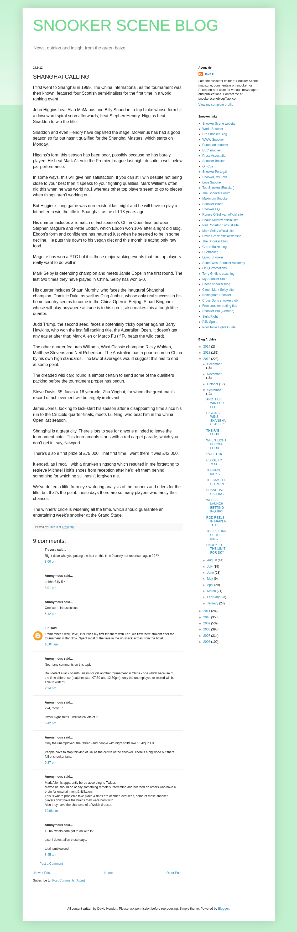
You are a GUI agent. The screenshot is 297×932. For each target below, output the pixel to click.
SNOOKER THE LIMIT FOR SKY (215, 548)
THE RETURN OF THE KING (216, 535)
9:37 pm (50, 763)
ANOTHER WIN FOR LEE (215, 403)
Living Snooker (212, 257)
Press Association (214, 155)
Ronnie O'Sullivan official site (222, 214)
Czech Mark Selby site (218, 290)
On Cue (207, 166)
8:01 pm (50, 588)
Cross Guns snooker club (220, 300)
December (214, 364)
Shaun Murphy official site (220, 220)
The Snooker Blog (215, 241)
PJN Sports (210, 322)
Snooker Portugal (214, 172)
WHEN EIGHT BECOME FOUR (216, 444)
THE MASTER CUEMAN (216, 482)
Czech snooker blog (216, 284)
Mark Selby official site (218, 231)
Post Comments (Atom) (68, 880)
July (210, 566)
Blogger (223, 908)
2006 (207, 642)
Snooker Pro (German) (218, 311)
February (213, 597)
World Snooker (212, 129)
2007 (207, 636)
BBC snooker (211, 150)
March (212, 591)
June (211, 572)
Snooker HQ (211, 209)
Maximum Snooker (215, 198)
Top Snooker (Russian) (218, 188)
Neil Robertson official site (220, 225)
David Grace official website (221, 236)
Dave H (209, 74)
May (210, 578)
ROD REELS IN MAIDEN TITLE (216, 521)
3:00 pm (50, 561)
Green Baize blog (214, 247)
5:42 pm (50, 614)
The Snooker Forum (216, 193)
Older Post (173, 873)
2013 (207, 352)
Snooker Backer (213, 161)
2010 (207, 617)
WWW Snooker (213, 139)
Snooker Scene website (219, 123)
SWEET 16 (214, 454)
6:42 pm (50, 723)
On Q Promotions (214, 268)
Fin (47, 628)
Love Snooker (212, 182)
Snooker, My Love (215, 177)
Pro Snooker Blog (214, 134)
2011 (207, 611)
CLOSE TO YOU (214, 462)
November (214, 374)
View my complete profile (216, 104)
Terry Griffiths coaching (218, 274)
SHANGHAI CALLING (214, 492)
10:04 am (51, 644)
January (213, 603)
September (214, 390)
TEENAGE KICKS (213, 472)
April (210, 585)
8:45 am (50, 855)
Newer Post (42, 873)
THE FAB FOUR (212, 432)
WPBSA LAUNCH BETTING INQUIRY (215, 505)
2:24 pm (50, 688)
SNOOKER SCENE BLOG (126, 25)
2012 (207, 359)
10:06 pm (51, 811)
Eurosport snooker (215, 145)
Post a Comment (51, 863)
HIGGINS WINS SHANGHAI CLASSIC (216, 418)
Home (108, 873)
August (212, 560)
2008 (207, 629)
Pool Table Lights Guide (219, 327)
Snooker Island (212, 204)
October (213, 384)
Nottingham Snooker (216, 295)
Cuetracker (210, 252)
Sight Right (210, 316)
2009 (207, 623)
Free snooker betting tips (219, 306)
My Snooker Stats (214, 279)
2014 (207, 346)
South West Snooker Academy (223, 263)
